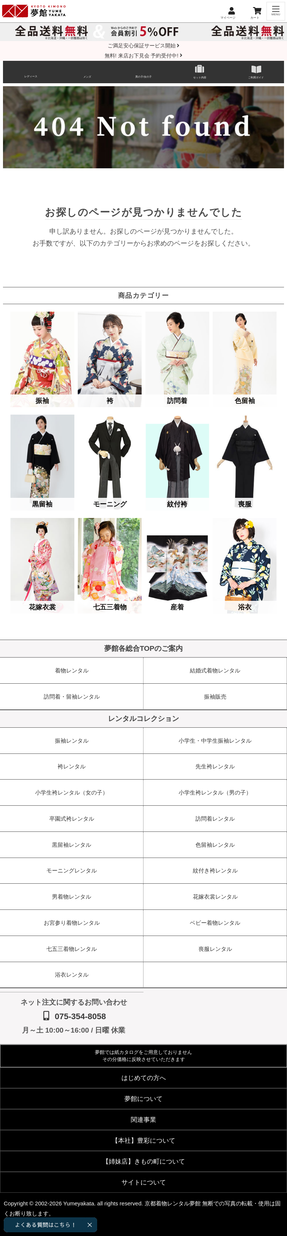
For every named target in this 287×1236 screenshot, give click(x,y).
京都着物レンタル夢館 (173, 1203)
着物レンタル (72, 670)
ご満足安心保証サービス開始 (144, 46)
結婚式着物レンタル (215, 670)
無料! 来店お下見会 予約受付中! (143, 56)
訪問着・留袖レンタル (72, 696)
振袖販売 (215, 696)
